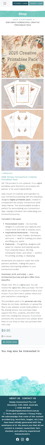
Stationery (26, 20)
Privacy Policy (35, 413)
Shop (15, 20)
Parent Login (36, 3)
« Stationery (6, 173)
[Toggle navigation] (4, 3)
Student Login (20, 3)
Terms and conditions (16, 413)
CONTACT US (28, 398)
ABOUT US (14, 398)
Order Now (10, 342)
